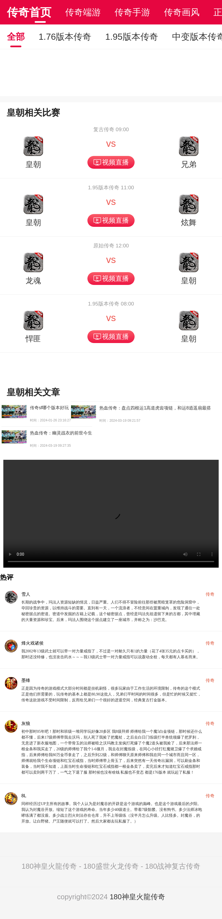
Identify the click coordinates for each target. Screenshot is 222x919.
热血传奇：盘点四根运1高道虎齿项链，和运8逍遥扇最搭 (155, 408)
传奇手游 (132, 12)
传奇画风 (182, 12)
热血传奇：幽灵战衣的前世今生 (61, 433)
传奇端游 (83, 12)
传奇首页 (29, 12)
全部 (16, 37)
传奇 (210, 594)
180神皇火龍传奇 (137, 897)
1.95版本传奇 (131, 37)
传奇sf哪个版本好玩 (49, 407)
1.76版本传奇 (65, 37)
